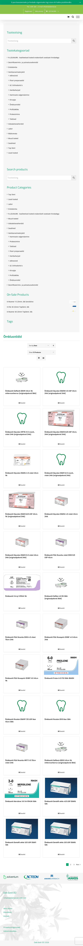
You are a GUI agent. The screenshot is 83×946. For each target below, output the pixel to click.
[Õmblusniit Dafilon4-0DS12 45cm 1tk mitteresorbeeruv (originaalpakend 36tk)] (61, 747)
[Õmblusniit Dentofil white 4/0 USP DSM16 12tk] (61, 788)
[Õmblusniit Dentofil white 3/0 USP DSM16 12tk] (61, 829)
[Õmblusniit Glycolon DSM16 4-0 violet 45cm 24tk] (61, 500)
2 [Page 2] (70, 865)
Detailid (22, 403)
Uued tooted (13, 153)
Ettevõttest (7, 912)
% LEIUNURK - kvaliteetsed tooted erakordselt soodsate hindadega (33, 57)
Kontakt (6, 916)
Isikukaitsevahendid (16, 124)
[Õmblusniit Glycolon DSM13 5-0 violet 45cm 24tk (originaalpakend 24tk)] (22, 542)
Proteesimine (15, 114)
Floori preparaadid (17, 80)
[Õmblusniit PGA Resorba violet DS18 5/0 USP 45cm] (61, 542)
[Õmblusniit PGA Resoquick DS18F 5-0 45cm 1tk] (22, 665)
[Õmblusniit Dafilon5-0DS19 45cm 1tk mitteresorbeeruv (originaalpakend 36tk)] (22, 377)
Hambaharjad (15, 90)
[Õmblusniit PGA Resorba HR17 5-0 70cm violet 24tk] (22, 747)
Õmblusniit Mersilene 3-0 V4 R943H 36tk (20, 801)
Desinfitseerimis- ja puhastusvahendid (23, 62)
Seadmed (11, 143)
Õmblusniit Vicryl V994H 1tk (16, 596)
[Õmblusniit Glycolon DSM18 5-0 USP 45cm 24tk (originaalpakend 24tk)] (61, 377)
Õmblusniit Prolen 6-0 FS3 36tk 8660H (59, 678)
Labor (10, 129)
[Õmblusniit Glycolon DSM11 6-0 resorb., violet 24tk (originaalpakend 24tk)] (61, 459)
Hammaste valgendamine (19, 95)
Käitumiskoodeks (9, 931)
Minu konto (7, 908)
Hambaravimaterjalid (16, 72)
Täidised (13, 119)
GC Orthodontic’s (16, 85)
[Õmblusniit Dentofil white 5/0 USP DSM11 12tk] (22, 829)
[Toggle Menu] (78, 17)
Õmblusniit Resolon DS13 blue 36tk (58, 719)
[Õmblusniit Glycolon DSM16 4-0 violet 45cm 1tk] (22, 459)
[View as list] (43, 358)
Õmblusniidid (15, 104)
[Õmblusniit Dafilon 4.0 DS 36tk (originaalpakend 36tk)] (61, 583)
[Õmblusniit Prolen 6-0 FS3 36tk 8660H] (61, 665)
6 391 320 (22, 898)
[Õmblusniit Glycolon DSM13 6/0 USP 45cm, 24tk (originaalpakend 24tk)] (61, 418)
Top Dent (11, 148)
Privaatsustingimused (11, 927)
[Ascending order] (53, 345)
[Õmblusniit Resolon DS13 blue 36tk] (61, 706)
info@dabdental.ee (10, 898)
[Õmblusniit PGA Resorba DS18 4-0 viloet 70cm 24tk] (22, 624)
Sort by (33, 346)
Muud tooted (13, 138)
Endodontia (12, 67)
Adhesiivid (14, 76)
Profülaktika (14, 109)
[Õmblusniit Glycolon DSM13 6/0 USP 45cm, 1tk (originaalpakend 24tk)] (22, 500)
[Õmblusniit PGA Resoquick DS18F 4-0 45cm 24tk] (61, 624)
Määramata (12, 133)
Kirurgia (13, 100)
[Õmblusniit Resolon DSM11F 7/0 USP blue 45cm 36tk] (22, 706)
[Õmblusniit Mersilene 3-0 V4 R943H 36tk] (22, 788)
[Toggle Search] (73, 17)
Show (35, 352)
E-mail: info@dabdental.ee (47, 7)
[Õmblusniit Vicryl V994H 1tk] (22, 583)
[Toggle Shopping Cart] (68, 17)
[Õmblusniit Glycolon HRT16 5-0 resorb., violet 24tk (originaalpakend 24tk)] (22, 418)
